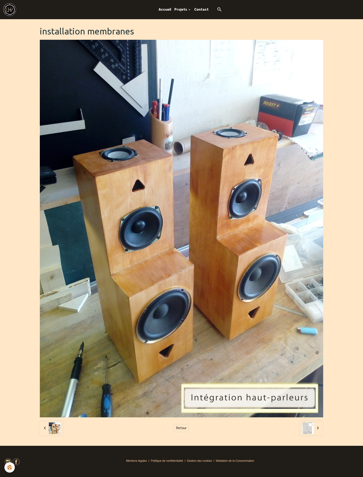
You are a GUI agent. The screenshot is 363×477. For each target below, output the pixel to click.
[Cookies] (10, 467)
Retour (181, 428)
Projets (181, 10)
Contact (201, 10)
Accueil (165, 10)
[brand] (10, 9)
